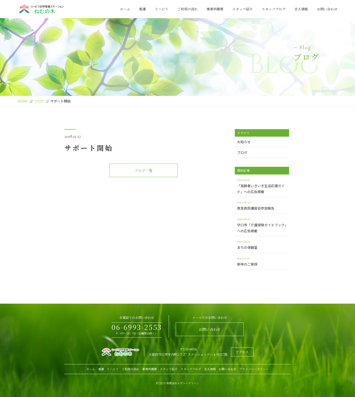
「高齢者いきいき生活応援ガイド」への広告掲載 (262, 185)
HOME (23, 101)
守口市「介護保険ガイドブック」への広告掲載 (262, 224)
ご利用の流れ (187, 9)
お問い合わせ (327, 9)
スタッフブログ (273, 9)
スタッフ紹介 (242, 9)
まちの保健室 (262, 244)
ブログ (39, 101)
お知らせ (244, 141)
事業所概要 (214, 9)
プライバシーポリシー (254, 369)
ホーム (125, 9)
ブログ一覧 (143, 170)
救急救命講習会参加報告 (262, 205)
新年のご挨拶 (262, 260)
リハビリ (161, 9)
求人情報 (301, 9)
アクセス (242, 352)
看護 (142, 9)
